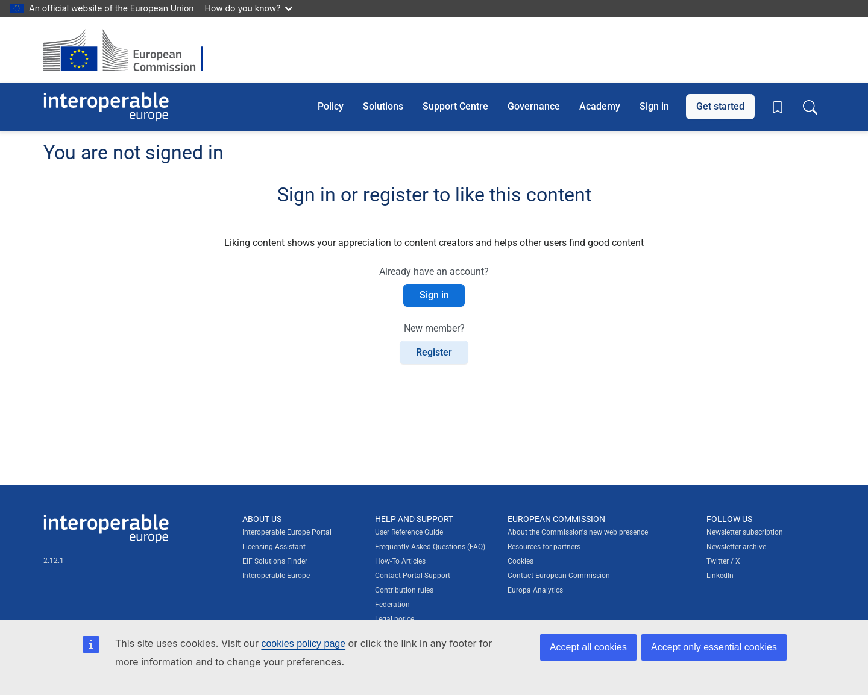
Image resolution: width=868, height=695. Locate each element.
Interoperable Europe (276, 575)
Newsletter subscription (744, 532)
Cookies (520, 561)
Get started (720, 106)
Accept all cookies (588, 647)
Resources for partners (544, 546)
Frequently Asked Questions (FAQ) (430, 546)
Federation (392, 604)
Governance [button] (534, 106)
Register (434, 352)
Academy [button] (599, 106)
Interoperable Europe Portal (287, 532)
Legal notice (394, 619)
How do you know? (249, 8)
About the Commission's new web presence (578, 532)
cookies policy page (303, 643)
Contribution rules (404, 590)
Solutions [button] (383, 106)
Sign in (654, 106)
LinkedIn (720, 575)
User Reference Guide (409, 532)
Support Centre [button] (455, 106)
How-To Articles (400, 561)
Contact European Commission (559, 575)
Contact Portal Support (412, 575)
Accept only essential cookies (714, 647)
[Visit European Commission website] (129, 50)
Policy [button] (331, 106)
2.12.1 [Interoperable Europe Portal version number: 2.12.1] (53, 560)
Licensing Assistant (274, 546)
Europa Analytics (535, 590)
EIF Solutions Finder (274, 561)
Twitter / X (723, 561)
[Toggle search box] (810, 107)
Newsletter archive (736, 546)
